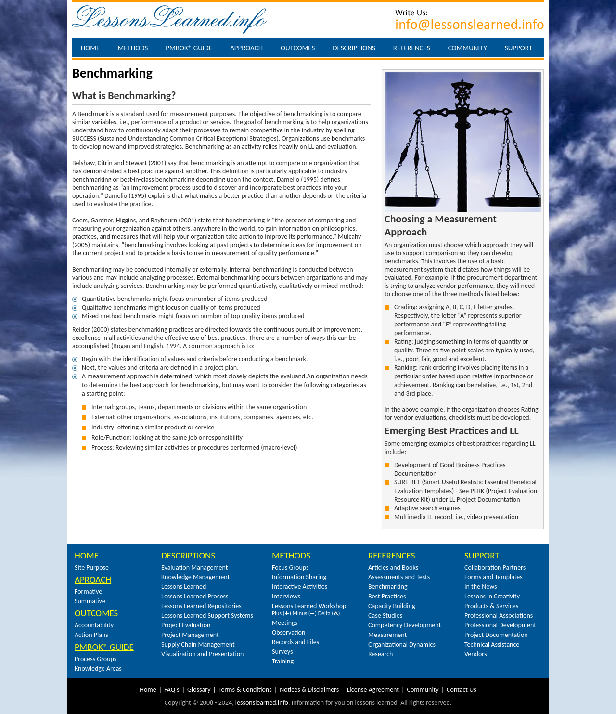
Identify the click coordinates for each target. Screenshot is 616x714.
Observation (288, 632)
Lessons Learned (183, 587)
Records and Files (295, 642)
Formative (88, 591)
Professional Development (500, 625)
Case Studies (385, 615)
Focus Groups (290, 567)
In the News (480, 587)
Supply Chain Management (198, 644)
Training (283, 661)
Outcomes (298, 47)
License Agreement (373, 690)
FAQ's (172, 690)
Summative (90, 601)
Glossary (198, 690)
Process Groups (95, 659)
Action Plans (91, 635)
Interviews (286, 596)
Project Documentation (496, 635)
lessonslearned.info (261, 703)
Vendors (475, 654)
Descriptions (354, 47)
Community (467, 47)
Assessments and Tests (399, 577)
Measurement (387, 635)
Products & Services (491, 606)
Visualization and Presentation (202, 654)
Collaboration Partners (495, 567)
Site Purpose (92, 567)
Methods (132, 47)
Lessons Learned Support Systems (207, 615)
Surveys (282, 652)
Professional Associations (498, 615)
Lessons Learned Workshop (309, 606)
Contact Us (461, 690)
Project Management (190, 635)
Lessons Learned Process (195, 596)
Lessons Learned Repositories (201, 606)
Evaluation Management (194, 567)
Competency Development (404, 625)
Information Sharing (299, 577)
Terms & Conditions (245, 690)
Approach (246, 47)
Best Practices (387, 596)
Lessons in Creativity (492, 596)
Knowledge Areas (98, 668)
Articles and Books (393, 567)
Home (90, 47)
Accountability (94, 625)
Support (518, 47)
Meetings (284, 623)
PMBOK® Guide (189, 47)
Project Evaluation (185, 625)
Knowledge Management (195, 577)
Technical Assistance (491, 644)
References (411, 47)
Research (380, 654)
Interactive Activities (299, 587)
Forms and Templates (493, 577)
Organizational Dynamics (402, 644)
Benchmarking (388, 587)
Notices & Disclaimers (309, 690)
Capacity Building (391, 606)
